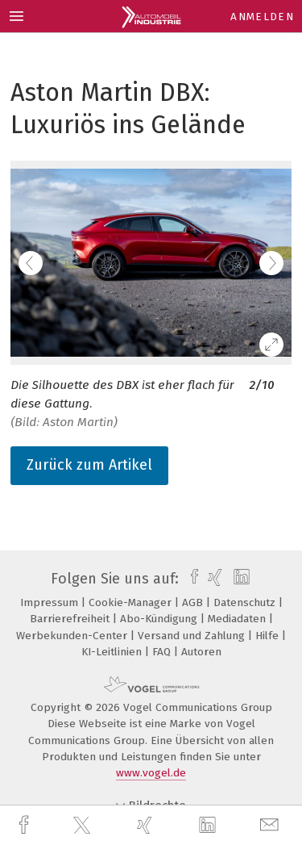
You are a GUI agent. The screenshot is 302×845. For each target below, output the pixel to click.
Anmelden (262, 16)
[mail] (271, 825)
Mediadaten (238, 618)
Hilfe (268, 635)
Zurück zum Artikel (89, 465)
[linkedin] (209, 825)
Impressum (50, 602)
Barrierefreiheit (71, 618)
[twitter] (84, 825)
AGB (194, 602)
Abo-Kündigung (160, 618)
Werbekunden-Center (73, 635)
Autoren (201, 652)
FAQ (163, 652)
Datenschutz (246, 602)
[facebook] (25, 825)
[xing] (146, 825)
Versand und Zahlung (193, 635)
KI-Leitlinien (113, 652)
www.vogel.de (151, 773)
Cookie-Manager (132, 602)
